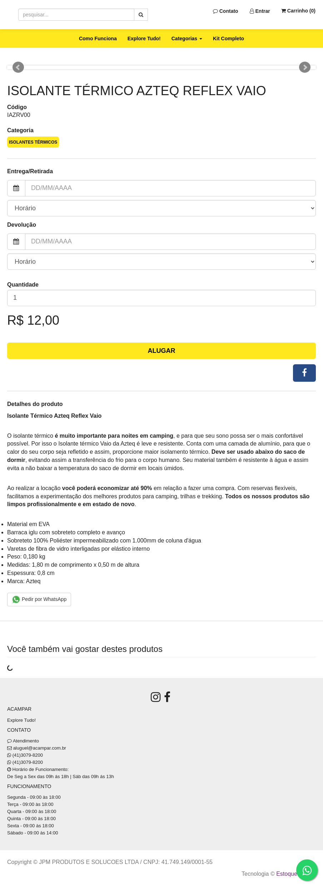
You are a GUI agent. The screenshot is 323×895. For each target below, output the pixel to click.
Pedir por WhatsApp (39, 599)
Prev (18, 67)
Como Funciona (98, 38)
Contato (225, 11)
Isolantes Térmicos (33, 142)
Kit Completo (228, 38)
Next (304, 67)
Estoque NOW (294, 874)
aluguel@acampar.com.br (39, 748)
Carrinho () (298, 11)
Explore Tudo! (144, 38)
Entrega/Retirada (30, 171)
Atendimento (23, 741)
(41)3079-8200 (28, 755)
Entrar (260, 11)
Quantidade (23, 285)
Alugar (161, 350)
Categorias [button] (187, 38)
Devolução (21, 225)
